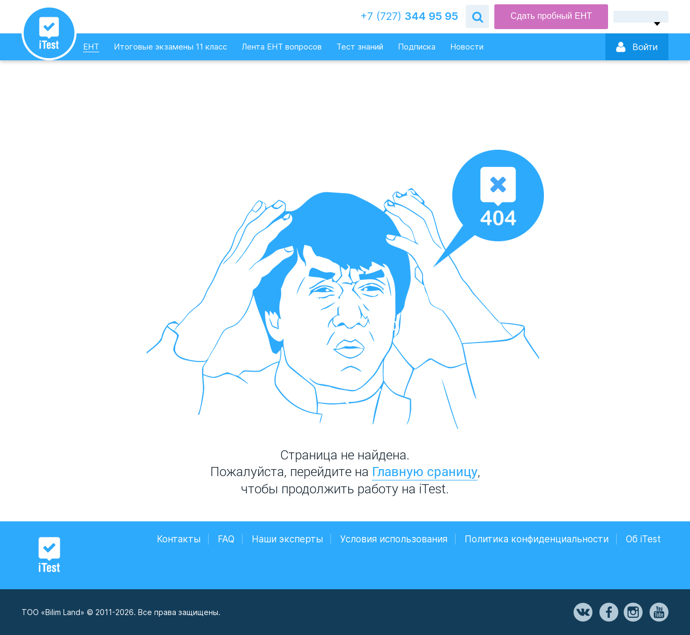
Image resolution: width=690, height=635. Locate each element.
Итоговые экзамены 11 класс (170, 46)
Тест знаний (359, 46)
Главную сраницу (425, 471)
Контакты (179, 539)
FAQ (226, 539)
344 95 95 (409, 16)
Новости (467, 46)
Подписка (417, 46)
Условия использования (393, 539)
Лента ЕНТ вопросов (282, 46)
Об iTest (643, 539)
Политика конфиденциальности (537, 539)
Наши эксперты (287, 539)
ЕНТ (91, 46)
